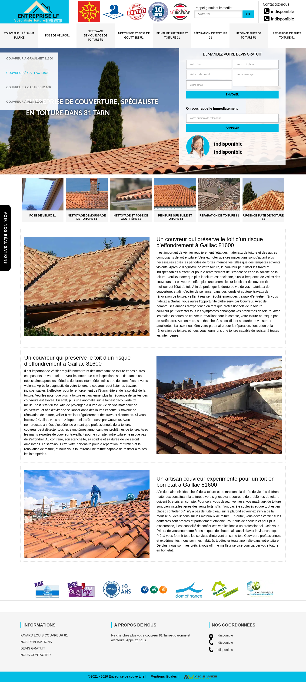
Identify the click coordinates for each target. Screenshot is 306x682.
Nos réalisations (36, 642)
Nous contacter (35, 655)
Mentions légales (164, 676)
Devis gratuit (32, 648)
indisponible (282, 11)
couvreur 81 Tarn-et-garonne (165, 635)
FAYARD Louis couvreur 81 (44, 635)
